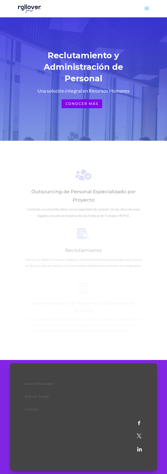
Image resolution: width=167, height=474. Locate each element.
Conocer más (81, 104)
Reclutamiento (83, 251)
